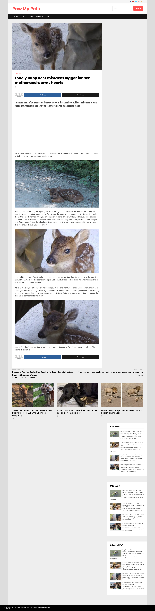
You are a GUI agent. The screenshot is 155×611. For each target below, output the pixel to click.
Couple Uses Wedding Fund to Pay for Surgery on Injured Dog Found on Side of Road (132, 444)
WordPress (40, 608)
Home (16, 17)
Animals (39, 17)
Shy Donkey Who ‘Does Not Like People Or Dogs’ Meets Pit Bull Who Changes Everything (32, 413)
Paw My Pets (26, 9)
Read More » (132, 438)
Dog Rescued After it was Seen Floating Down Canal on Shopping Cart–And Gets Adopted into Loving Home (132, 433)
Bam (48, 608)
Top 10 (48, 17)
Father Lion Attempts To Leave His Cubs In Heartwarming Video (121, 411)
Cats (31, 17)
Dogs (23, 17)
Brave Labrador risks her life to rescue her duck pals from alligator (77, 411)
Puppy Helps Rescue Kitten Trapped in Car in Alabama (132, 524)
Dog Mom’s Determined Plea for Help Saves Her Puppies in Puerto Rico (131, 456)
